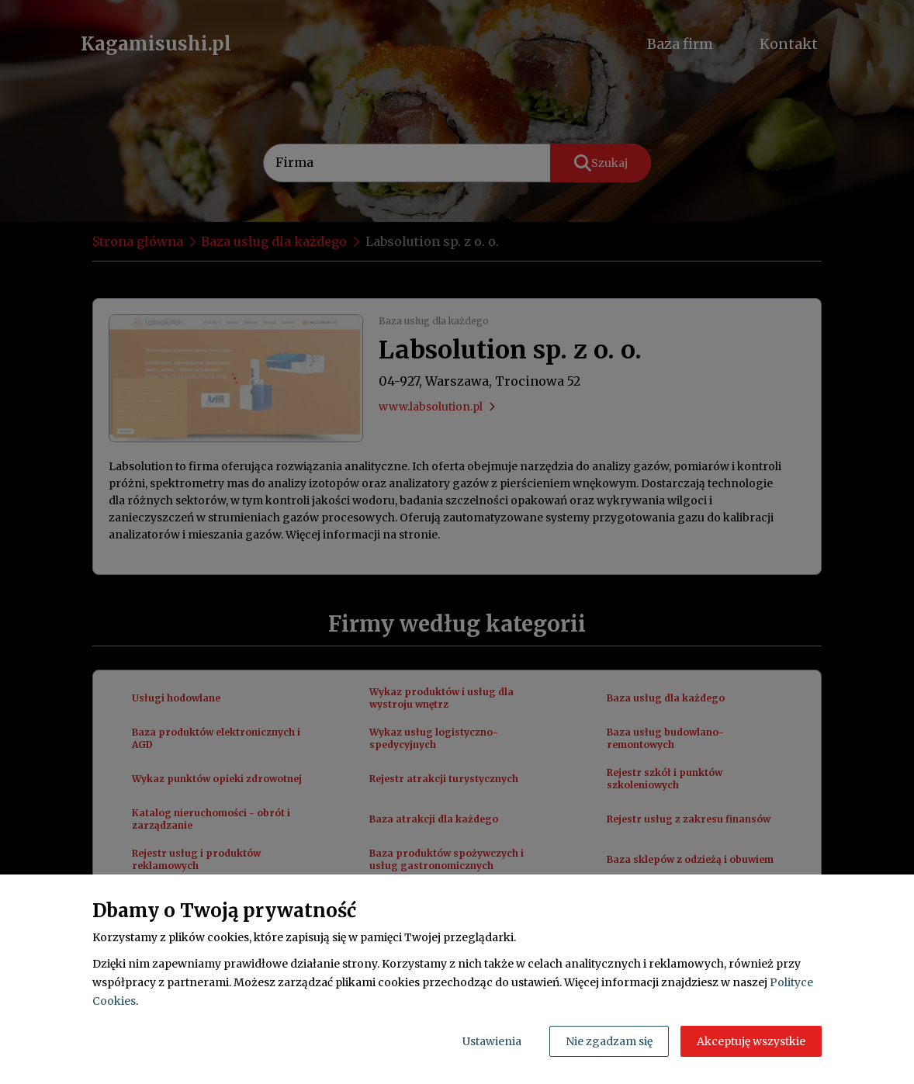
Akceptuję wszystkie (751, 1041)
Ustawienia (491, 1041)
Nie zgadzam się (609, 1041)
